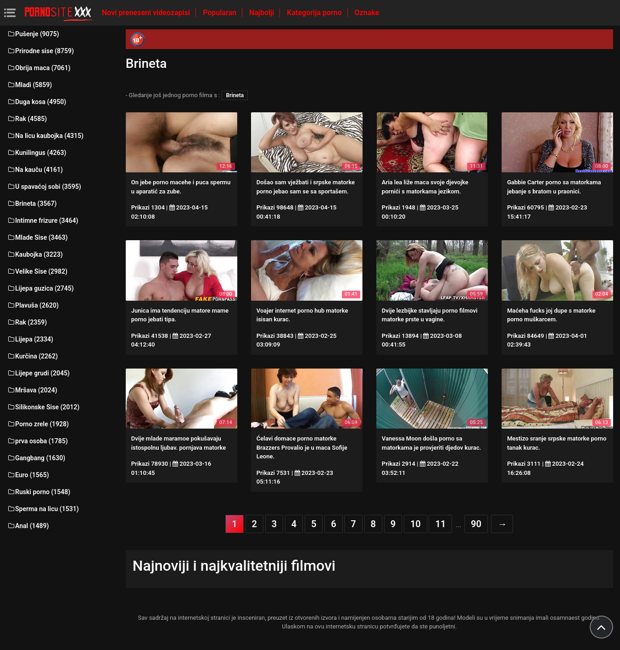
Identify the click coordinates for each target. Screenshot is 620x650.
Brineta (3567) (31, 203)
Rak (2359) (27, 322)
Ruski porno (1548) (38, 492)
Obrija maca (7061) (39, 68)
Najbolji (262, 12)
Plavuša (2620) (33, 305)
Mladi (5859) (29, 84)
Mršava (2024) (32, 390)
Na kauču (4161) (35, 169)
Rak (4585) (27, 118)
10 (415, 523)
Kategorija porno (315, 12)
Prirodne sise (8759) (40, 51)
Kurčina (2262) (32, 356)
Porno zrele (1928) (38, 424)
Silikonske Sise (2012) (43, 407)
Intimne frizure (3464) (42, 220)
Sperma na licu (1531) (43, 508)
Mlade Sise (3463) (37, 237)
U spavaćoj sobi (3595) (44, 186)
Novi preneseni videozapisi (147, 12)
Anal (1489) (28, 525)
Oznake (367, 12)
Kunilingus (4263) (36, 152)
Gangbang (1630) (36, 458)
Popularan (220, 12)
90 (476, 523)
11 (440, 523)
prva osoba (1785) (37, 441)
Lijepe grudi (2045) (38, 373)
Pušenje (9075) (33, 34)
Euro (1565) (28, 475)
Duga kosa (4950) (36, 101)
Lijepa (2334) (30, 339)
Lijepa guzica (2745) (40, 288)
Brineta (235, 95)
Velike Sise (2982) (37, 271)
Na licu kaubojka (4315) (45, 135)
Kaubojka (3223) (35, 254)
